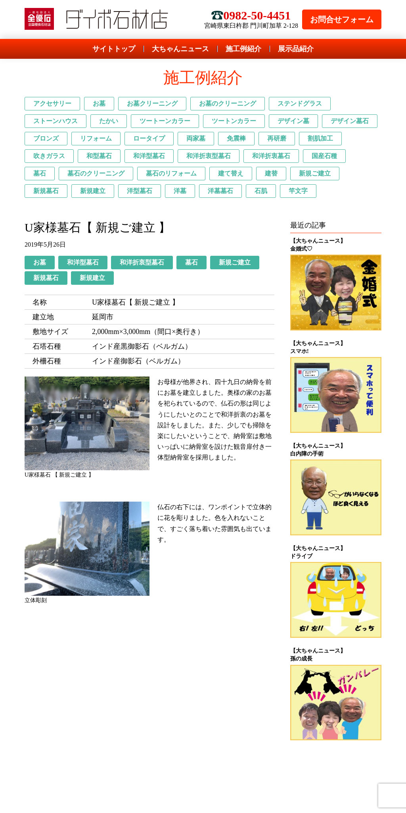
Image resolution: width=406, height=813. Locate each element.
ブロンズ (46, 138)
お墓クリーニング (152, 103)
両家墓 (195, 138)
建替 (271, 173)
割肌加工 (320, 138)
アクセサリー (52, 103)
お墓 (99, 103)
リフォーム (96, 138)
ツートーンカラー (165, 121)
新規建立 (92, 190)
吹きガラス (49, 156)
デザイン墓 (293, 121)
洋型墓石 (139, 190)
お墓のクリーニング (227, 103)
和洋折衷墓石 (271, 156)
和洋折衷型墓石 (208, 156)
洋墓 (180, 190)
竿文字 (298, 190)
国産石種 (324, 156)
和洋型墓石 (149, 156)
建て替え (230, 173)
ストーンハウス (55, 121)
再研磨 (276, 138)
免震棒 (236, 138)
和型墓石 (99, 156)
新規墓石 (46, 190)
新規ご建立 (315, 173)
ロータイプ (149, 138)
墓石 (39, 173)
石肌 (261, 190)
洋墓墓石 (220, 190)
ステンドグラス (300, 103)
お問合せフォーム (341, 19)
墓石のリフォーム (171, 173)
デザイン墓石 (350, 121)
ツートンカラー (234, 121)
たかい (108, 121)
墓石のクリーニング (95, 173)
